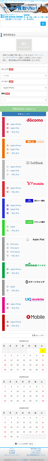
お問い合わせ (36, 453)
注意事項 (12, 451)
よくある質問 (36, 451)
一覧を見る (14, 132)
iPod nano (14, 244)
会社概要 (12, 453)
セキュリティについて (12, 455)
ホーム (12, 449)
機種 (3, 93)
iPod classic (15, 252)
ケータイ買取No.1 (23, 460)
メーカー (4, 81)
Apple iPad (14, 128)
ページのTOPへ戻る (24, 444)
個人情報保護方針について (36, 455)
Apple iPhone (15, 124)
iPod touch (14, 248)
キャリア (4, 69)
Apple (12, 227)
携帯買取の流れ (36, 449)
